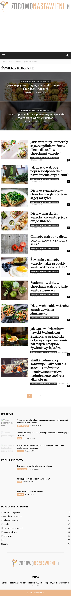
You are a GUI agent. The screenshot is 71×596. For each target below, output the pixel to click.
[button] (67, 55)
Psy (2, 540)
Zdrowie (20, 451)
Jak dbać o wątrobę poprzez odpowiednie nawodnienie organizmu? (49, 171)
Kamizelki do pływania (10, 512)
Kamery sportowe (9, 532)
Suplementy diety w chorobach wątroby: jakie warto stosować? (49, 286)
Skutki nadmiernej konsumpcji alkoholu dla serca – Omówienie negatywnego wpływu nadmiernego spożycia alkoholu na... (48, 369)
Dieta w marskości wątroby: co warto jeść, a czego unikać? (48, 217)
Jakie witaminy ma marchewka (30, 491)
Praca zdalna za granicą (11, 516)
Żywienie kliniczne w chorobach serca (44, 352)
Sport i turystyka (23, 426)
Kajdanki (5, 524)
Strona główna (6, 61)
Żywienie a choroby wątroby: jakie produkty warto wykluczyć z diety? (48, 263)
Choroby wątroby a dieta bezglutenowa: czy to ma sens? (48, 240)
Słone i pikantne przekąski (12, 528)
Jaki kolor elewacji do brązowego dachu (34, 466)
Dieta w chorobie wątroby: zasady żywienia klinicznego (49, 309)
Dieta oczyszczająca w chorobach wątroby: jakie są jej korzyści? (49, 194)
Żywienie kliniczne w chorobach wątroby (35, 81)
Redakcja (29, 93)
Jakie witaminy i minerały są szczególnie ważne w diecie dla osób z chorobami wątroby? (49, 147)
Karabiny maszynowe (10, 520)
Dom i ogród (21, 469)
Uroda (19, 438)
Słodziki (4, 544)
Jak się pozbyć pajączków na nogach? (33, 479)
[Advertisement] (35, 32)
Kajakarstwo (6, 536)
